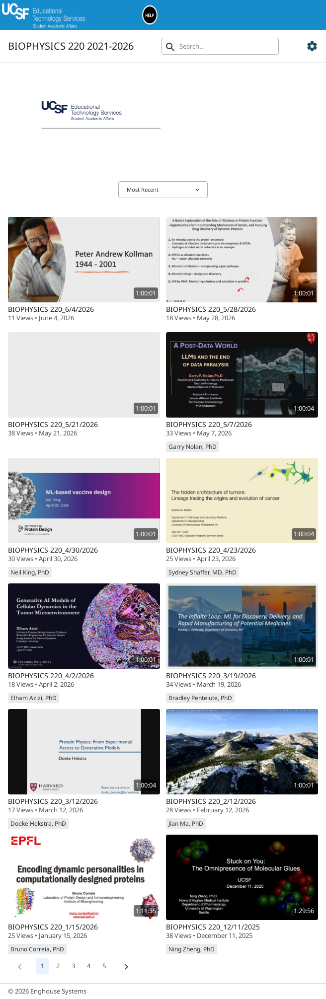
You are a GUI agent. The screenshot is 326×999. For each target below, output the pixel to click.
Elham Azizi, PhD (33, 698)
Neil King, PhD (29, 572)
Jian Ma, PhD (185, 823)
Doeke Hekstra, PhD (38, 823)
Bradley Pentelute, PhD (200, 698)
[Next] (126, 966)
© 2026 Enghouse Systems (47, 991)
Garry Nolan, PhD (192, 446)
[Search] (220, 46)
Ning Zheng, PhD (191, 949)
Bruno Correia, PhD (37, 949)
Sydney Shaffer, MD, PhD (202, 572)
